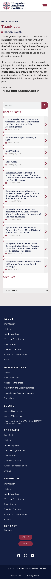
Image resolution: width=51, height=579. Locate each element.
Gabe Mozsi (11, 162)
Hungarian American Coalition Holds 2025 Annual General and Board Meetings (23, 264)
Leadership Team (12, 334)
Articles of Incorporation (15, 354)
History (7, 329)
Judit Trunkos (12, 151)
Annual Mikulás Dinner (14, 416)
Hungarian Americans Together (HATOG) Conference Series (23, 422)
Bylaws (7, 359)
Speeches (9, 398)
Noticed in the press (13, 382)
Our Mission (9, 323)
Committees (10, 344)
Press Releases (11, 377)
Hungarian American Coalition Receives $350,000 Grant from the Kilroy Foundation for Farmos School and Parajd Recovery (23, 177)
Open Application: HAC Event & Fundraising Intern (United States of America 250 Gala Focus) (23, 230)
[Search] (44, 105)
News (7, 372)
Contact (10, 526)
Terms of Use (15, 575)
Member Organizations (14, 339)
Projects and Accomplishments (19, 393)
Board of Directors (12, 349)
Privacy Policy (33, 575)
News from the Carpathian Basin (19, 387)
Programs (11, 430)
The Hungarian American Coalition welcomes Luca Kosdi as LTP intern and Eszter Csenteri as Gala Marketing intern (22, 123)
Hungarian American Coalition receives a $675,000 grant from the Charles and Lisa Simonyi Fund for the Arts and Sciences (22, 195)
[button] (44, 5)
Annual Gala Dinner (13, 411)
